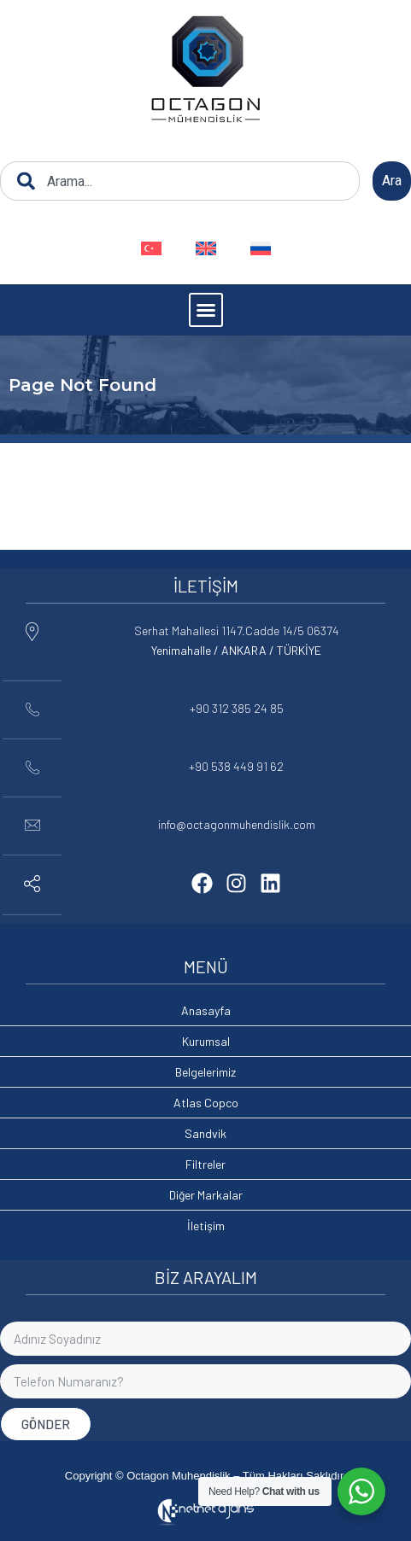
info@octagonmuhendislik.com (236, 824)
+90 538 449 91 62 (236, 766)
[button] (206, 310)
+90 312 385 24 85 (237, 708)
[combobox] (180, 181)
